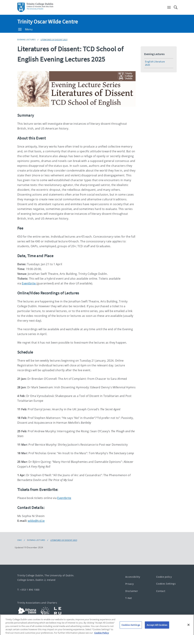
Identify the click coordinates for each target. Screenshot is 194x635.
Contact (160, 591)
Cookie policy (164, 576)
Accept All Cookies (157, 628)
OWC (19, 540)
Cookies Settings (166, 583)
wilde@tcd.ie (36, 521)
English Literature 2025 (155, 63)
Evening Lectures (26, 39)
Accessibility (132, 576)
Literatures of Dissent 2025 (54, 39)
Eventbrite (29, 283)
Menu (25, 29)
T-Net (128, 598)
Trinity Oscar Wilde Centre (47, 21)
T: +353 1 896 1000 (28, 589)
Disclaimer (131, 591)
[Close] (188, 628)
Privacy (129, 584)
